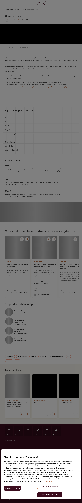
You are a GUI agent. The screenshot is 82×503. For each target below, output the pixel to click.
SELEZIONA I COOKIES (12, 488)
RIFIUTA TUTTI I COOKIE (50, 486)
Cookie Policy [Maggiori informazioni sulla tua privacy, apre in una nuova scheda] (47, 481)
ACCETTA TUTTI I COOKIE (50, 495)
